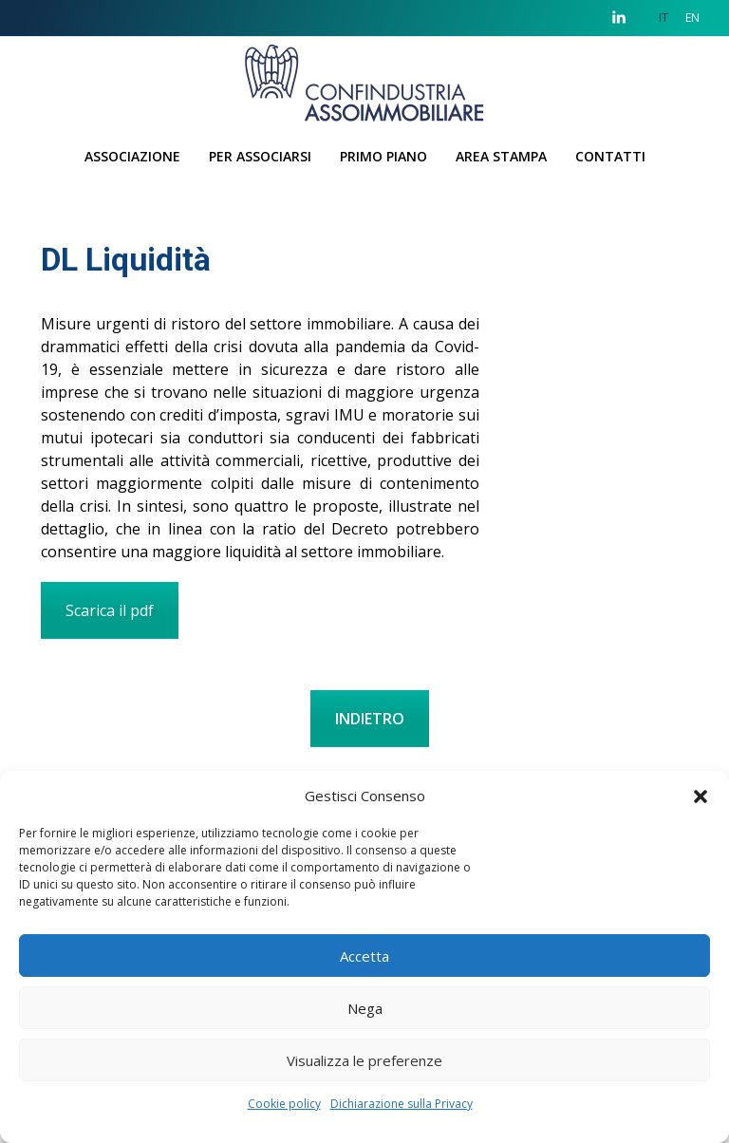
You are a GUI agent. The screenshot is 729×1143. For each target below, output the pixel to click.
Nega (365, 1008)
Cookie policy (284, 1104)
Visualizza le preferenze (364, 1060)
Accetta (364, 955)
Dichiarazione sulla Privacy (401, 1104)
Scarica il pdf (109, 610)
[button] (700, 795)
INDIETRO (369, 718)
